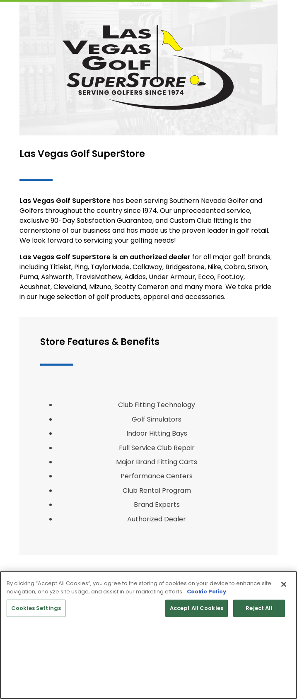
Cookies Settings (36, 608)
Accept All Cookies (196, 608)
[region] (148, 635)
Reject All (259, 608)
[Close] (284, 584)
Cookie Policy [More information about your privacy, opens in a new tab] (206, 591)
